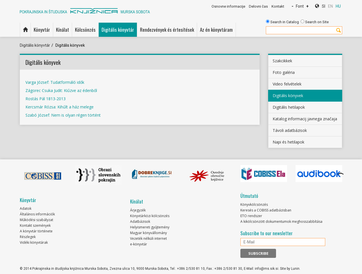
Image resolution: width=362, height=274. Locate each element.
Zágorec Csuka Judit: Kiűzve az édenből (61, 90)
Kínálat (62, 29)
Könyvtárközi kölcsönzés (149, 215)
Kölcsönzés (85, 29)
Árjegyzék (138, 210)
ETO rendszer (251, 215)
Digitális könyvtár (118, 29)
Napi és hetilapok (288, 142)
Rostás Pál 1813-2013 (45, 98)
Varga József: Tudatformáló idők (54, 82)
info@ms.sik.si (266, 269)
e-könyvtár (138, 244)
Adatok (25, 208)
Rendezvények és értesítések (167, 29)
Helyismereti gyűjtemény (149, 227)
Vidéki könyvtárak (34, 242)
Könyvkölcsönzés (254, 204)
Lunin (295, 269)
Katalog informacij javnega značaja (305, 118)
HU (338, 6)
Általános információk (37, 214)
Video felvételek (287, 84)
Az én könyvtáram (216, 29)
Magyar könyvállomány (148, 232)
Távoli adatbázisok (290, 130)
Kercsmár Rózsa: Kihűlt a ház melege (59, 107)
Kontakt (278, 6)
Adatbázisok (140, 221)
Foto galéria (284, 72)
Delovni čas (258, 6)
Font (300, 6)
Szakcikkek (282, 60)
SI (323, 6)
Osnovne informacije (228, 6)
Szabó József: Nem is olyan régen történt (63, 115)
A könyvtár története (36, 231)
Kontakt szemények (35, 225)
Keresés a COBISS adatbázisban (265, 210)
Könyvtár (42, 29)
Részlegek (28, 236)
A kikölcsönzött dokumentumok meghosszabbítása (281, 221)
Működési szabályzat (36, 219)
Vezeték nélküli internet (148, 238)
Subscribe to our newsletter (266, 233)
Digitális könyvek (288, 95)
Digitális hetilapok (289, 107)
